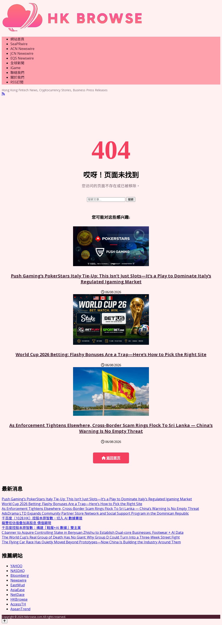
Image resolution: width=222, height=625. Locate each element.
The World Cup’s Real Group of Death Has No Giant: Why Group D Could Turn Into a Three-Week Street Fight (91, 537)
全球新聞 (17, 63)
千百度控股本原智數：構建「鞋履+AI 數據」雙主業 (41, 527)
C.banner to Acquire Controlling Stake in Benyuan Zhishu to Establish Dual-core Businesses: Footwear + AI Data (92, 532)
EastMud (17, 585)
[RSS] (3, 94)
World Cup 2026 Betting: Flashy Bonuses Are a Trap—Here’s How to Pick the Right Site (111, 354)
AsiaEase (17, 589)
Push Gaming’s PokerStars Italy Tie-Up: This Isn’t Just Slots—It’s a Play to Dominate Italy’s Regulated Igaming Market (111, 279)
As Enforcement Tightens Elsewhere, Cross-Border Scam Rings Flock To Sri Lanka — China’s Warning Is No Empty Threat (111, 428)
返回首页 (111, 458)
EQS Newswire (22, 58)
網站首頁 (17, 39)
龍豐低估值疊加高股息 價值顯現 (26, 523)
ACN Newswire (22, 48)
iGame (15, 67)
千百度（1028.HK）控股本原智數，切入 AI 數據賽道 (42, 518)
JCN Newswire (21, 53)
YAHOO (16, 566)
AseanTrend (20, 609)
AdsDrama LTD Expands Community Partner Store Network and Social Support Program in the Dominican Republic (95, 513)
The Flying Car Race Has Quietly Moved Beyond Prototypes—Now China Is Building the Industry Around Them (91, 542)
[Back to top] (4, 621)
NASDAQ (17, 570)
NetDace (17, 594)
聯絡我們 (17, 72)
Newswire (18, 580)
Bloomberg (19, 575)
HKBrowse (19, 599)
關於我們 (17, 77)
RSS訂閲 (16, 82)
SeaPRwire (19, 43)
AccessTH (18, 604)
